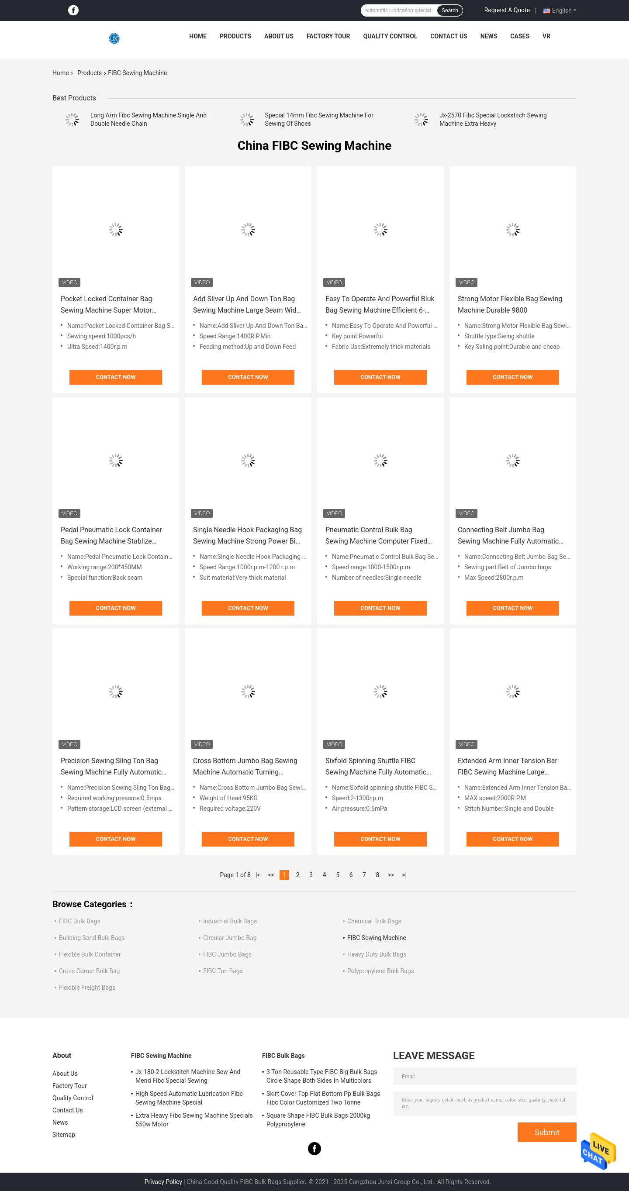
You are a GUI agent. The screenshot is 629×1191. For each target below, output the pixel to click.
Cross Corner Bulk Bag (89, 970)
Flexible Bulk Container (90, 954)
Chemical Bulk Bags (374, 921)
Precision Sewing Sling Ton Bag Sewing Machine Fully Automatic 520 (111, 767)
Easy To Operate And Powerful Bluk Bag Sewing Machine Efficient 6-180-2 (380, 305)
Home (198, 36)
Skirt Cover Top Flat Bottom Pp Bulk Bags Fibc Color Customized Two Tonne (323, 1098)
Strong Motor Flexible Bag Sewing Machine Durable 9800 (510, 304)
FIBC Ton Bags (223, 970)
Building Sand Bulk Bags (91, 937)
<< (271, 874)
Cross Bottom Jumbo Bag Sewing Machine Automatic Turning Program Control (245, 767)
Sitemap (63, 1134)
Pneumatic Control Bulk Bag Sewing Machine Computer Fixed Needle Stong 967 (376, 536)
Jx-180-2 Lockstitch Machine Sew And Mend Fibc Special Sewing (188, 1076)
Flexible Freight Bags (87, 987)
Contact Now (115, 377)
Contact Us (448, 36)
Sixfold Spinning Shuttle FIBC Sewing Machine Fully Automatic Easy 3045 (375, 767)
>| (404, 874)
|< (258, 874)
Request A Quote (507, 10)
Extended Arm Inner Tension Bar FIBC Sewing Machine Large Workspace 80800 (507, 767)
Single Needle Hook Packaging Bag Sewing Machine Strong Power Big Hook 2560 (247, 536)
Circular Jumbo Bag (230, 937)
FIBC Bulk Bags (79, 921)
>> (391, 874)
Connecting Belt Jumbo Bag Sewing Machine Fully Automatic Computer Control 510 (508, 536)
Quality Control (390, 36)
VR (546, 36)
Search (450, 10)
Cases (519, 36)
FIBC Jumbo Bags (227, 954)
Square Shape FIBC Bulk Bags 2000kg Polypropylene (318, 1120)
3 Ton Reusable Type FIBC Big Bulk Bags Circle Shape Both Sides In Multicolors (321, 1076)
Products (235, 36)
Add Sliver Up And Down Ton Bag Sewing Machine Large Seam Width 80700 (248, 305)
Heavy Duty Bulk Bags (376, 954)
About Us (279, 36)
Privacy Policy (163, 1181)
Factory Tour (328, 36)
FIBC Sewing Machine (376, 937)
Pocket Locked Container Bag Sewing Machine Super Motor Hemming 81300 (106, 305)
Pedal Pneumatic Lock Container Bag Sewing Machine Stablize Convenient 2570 (111, 536)
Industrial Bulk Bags (230, 921)
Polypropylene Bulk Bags (380, 970)
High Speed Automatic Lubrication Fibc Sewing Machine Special (189, 1098)
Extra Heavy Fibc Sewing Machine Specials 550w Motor (194, 1120)
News (489, 36)
